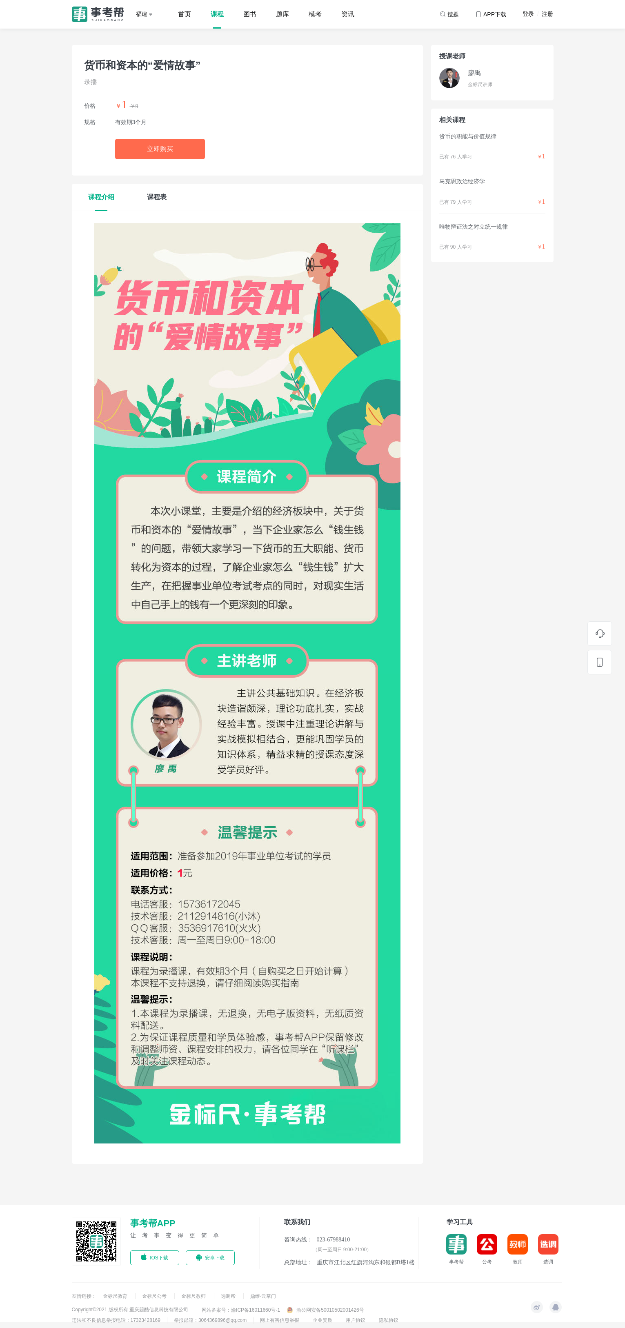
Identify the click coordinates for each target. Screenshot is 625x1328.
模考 (315, 14)
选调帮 (229, 1296)
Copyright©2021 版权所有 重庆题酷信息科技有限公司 (130, 1309)
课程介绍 (101, 197)
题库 (282, 14)
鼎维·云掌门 (263, 1296)
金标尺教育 (116, 1296)
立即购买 (160, 148)
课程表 (157, 197)
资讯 (347, 14)
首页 (184, 14)
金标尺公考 (155, 1296)
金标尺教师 (194, 1296)
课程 (217, 14)
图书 (249, 14)
